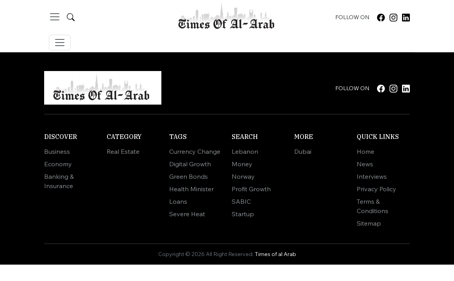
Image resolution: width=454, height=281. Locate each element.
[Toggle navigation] (55, 17)
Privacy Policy (376, 189)
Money (242, 164)
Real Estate (123, 151)
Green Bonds (188, 176)
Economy (58, 164)
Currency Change (194, 151)
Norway (243, 176)
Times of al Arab (275, 254)
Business (57, 151)
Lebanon (245, 151)
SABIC (241, 201)
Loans (178, 201)
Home (365, 151)
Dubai (302, 151)
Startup (243, 214)
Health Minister (191, 189)
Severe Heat (187, 214)
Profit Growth (251, 189)
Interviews (372, 176)
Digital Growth (190, 164)
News (365, 164)
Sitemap (369, 223)
